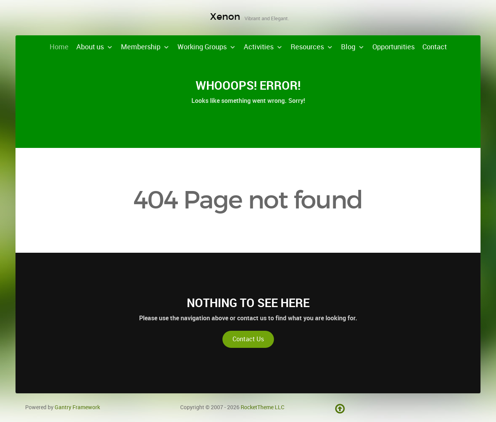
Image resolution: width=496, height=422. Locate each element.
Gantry (77, 407)
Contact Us (248, 339)
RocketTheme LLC (262, 407)
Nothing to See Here (248, 303)
